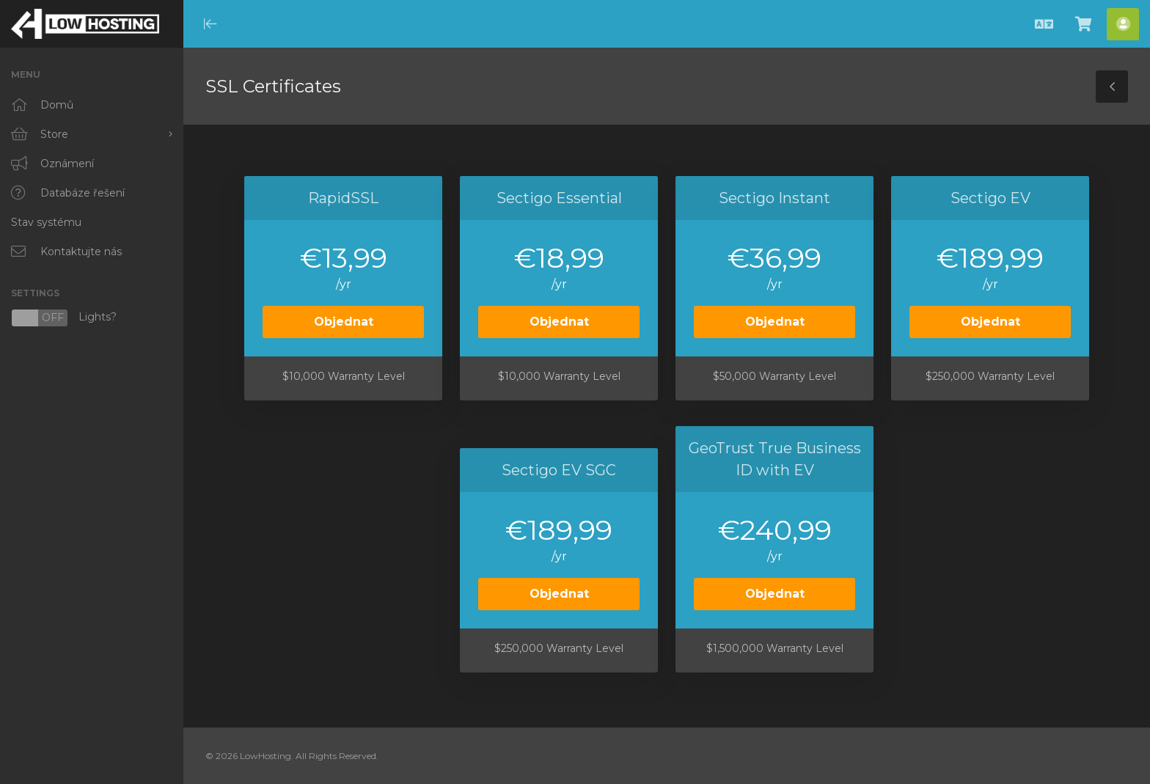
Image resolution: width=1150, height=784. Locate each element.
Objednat (343, 322)
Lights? (64, 318)
